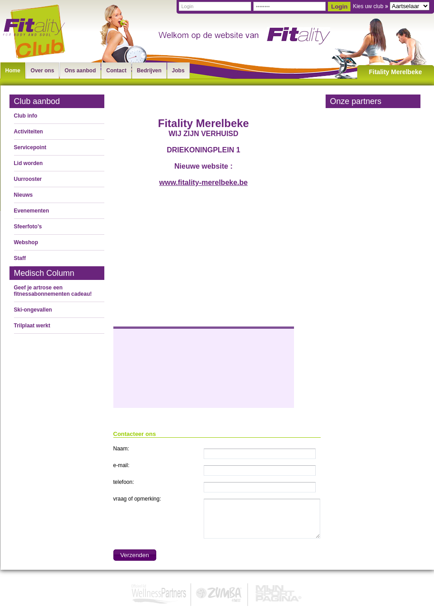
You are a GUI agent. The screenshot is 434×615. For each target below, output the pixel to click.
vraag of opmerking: (137, 499)
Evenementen (31, 211)
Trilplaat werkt (32, 325)
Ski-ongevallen (33, 310)
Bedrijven (149, 70)
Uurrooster (28, 179)
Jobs (178, 70)
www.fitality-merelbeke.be (203, 182)
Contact (116, 70)
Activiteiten (28, 131)
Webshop (26, 242)
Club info (25, 116)
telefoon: (123, 482)
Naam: (121, 448)
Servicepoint (30, 147)
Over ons (42, 70)
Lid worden (28, 163)
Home (12, 70)
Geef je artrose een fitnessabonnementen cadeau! (53, 290)
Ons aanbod (80, 70)
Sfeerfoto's (28, 226)
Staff (20, 258)
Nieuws (23, 195)
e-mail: (121, 465)
